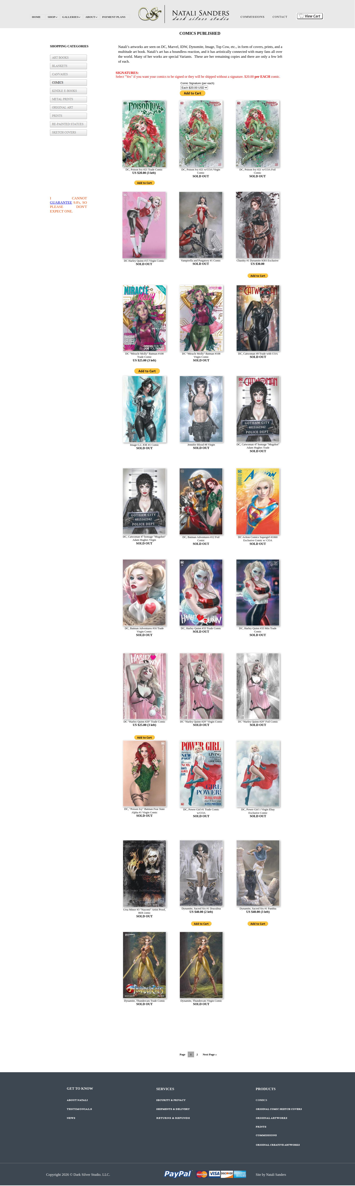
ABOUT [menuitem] (91, 17)
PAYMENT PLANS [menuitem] (113, 17)
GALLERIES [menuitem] (71, 17)
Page (182, 1054)
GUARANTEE (61, 203)
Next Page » (210, 1054)
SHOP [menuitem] (53, 17)
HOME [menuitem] (36, 17)
